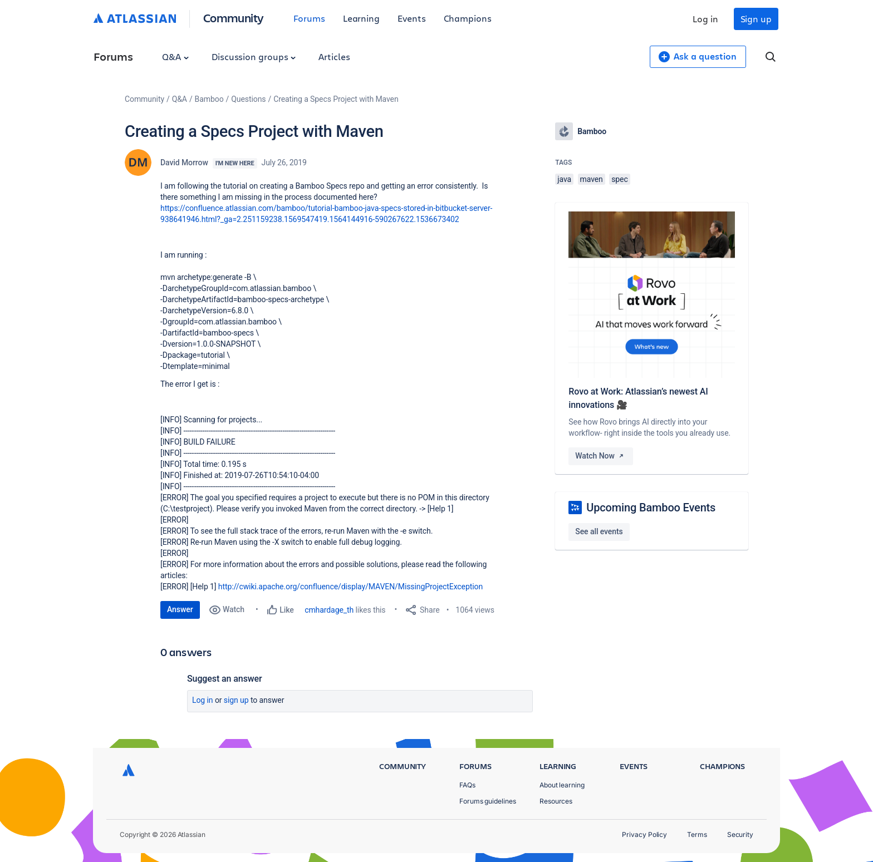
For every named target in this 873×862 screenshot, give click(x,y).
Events (412, 18)
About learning (562, 785)
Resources (556, 801)
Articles (334, 56)
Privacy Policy (644, 834)
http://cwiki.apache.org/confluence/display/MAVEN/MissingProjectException (350, 586)
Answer (180, 609)
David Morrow (184, 162)
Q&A (175, 56)
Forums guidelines (487, 801)
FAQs (467, 785)
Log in (705, 18)
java (564, 179)
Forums (309, 18)
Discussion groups (254, 56)
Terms (697, 834)
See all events (598, 531)
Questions (248, 99)
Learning (361, 18)
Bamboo (209, 99)
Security (740, 834)
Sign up (756, 18)
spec (619, 179)
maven (591, 179)
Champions (468, 18)
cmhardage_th (329, 609)
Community (233, 17)
